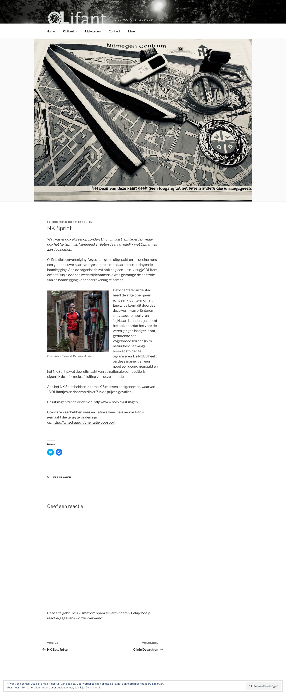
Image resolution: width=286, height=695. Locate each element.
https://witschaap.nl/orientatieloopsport (84, 422)
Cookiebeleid (93, 687)
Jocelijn (85, 222)
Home (51, 31)
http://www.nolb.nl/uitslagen (116, 402)
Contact (114, 31)
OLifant (70, 31)
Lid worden (93, 31)
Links (132, 31)
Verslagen (62, 477)
